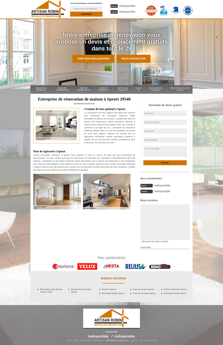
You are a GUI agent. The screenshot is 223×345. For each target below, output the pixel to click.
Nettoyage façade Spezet (113, 293)
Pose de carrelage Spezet (144, 293)
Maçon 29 (138, 89)
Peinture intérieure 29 (62, 89)
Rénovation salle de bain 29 (180, 89)
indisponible (123, 5)
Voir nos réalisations (93, 58)
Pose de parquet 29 (103, 89)
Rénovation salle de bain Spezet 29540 (51, 290)
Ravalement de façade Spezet (81, 290)
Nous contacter (134, 58)
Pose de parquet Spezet (143, 289)
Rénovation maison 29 (40, 89)
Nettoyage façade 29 (123, 89)
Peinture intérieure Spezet (175, 289)
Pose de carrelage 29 (83, 89)
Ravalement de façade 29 (156, 89)
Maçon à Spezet (109, 289)
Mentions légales (117, 340)
